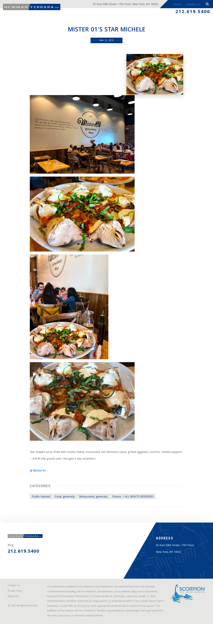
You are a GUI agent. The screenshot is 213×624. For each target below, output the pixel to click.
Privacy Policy (15, 591)
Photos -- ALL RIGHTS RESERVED (132, 497)
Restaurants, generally (93, 497)
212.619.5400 (193, 12)
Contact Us (193, 4)
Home (177, 4)
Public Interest (41, 497)
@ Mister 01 (38, 471)
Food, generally (65, 497)
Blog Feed (13, 596)
